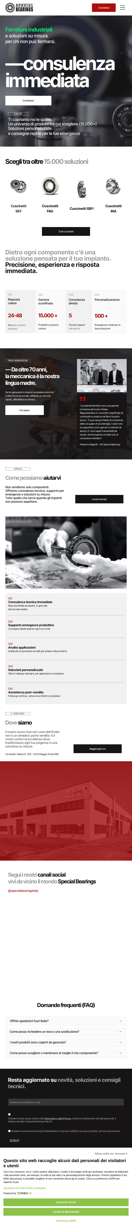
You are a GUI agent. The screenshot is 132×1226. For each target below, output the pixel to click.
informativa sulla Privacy (57, 1118)
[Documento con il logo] (107, 956)
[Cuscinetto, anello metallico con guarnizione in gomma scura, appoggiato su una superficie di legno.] (24, 956)
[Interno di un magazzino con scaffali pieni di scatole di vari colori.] (107, 914)
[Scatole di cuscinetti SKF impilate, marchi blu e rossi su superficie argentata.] (24, 914)
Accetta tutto (66, 1202)
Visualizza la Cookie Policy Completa (24, 1188)
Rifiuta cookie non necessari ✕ (111, 1153)
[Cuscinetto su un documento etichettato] (66, 924)
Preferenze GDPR (66, 1220)
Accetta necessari (66, 1211)
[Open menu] (122, 7)
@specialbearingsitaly (23, 890)
